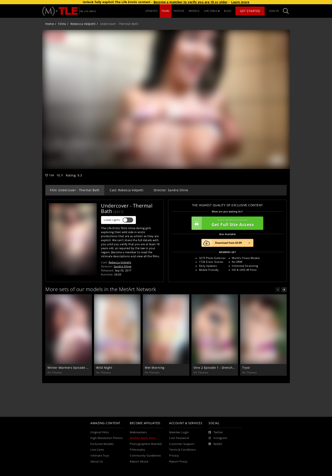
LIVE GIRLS (212, 11)
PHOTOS (179, 11)
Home (49, 24)
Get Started (250, 11)
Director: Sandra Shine (171, 190)
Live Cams (97, 449)
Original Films (99, 432)
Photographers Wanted (146, 444)
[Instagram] (218, 438)
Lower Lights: (118, 220)
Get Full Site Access (226, 223)
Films (62, 24)
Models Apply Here (143, 438)
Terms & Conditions (182, 449)
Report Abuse (139, 461)
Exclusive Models (101, 444)
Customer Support (181, 444)
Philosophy (137, 449)
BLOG (227, 11)
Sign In (274, 11)
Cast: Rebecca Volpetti (126, 190)
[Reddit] (215, 444)
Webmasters (138, 432)
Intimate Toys (99, 455)
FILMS (165, 11)
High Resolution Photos (106, 438)
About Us (96, 461)
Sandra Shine (122, 266)
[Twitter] (216, 432)
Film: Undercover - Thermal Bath (75, 190)
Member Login (179, 432)
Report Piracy (178, 461)
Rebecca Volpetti (83, 24)
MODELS (194, 11)
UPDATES (151, 11)
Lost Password (179, 438)
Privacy (174, 455)
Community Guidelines (145, 455)
